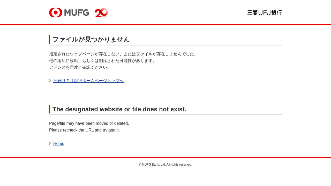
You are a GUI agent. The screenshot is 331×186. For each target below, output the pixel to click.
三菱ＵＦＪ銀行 (264, 12)
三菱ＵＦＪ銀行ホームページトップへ (88, 81)
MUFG (69, 12)
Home (58, 143)
